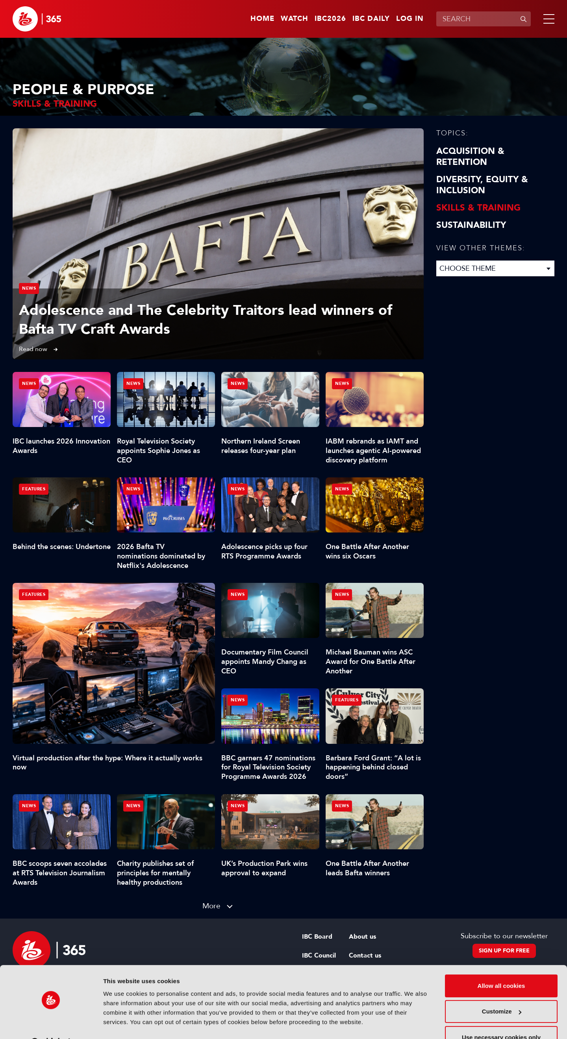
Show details (121, 1023)
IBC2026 (330, 19)
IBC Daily (371, 19)
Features (33, 594)
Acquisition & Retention (470, 156)
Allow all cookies (501, 965)
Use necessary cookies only (501, 1017)
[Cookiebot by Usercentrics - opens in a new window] (51, 1024)
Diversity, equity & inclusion (482, 185)
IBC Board (317, 936)
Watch (294, 19)
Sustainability (471, 225)
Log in (410, 19)
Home (262, 19)
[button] (547, 19)
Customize (501, 991)
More (211, 906)
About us (362, 936)
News (29, 288)
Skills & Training (478, 208)
